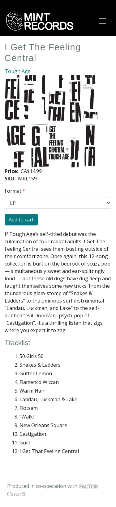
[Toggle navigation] (102, 21)
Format (13, 191)
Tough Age (18, 71)
